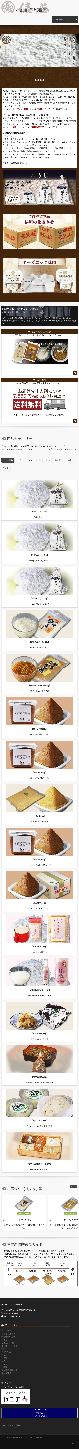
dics (76, 1443)
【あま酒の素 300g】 (39, 947)
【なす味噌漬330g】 (39, 1077)
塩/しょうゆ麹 (34, 460)
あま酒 (58, 460)
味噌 (48, 460)
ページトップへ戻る (11, 1425)
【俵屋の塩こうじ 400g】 (39, 642)
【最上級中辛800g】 (39, 729)
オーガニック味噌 (9, 1345)
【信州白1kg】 (39, 816)
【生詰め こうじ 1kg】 (39, 555)
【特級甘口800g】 (39, 860)
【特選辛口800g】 (39, 773)
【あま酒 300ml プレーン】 (39, 990)
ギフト (6, 467)
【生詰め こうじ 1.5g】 (39, 599)
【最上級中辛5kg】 (39, 903)
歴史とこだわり (8, 1333)
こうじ (20, 460)
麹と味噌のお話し (9, 1336)
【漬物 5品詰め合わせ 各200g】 (39, 1164)
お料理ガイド (7, 1367)
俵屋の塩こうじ (25, 1220)
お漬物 (68, 460)
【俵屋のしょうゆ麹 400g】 (39, 686)
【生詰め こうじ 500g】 (39, 512)
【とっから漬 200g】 (39, 1034)
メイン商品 (8, 460)
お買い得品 (6, 1351)
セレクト (5, 1364)
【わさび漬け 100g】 (39, 1121)
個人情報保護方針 (9, 1370)
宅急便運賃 (6, 1373)
